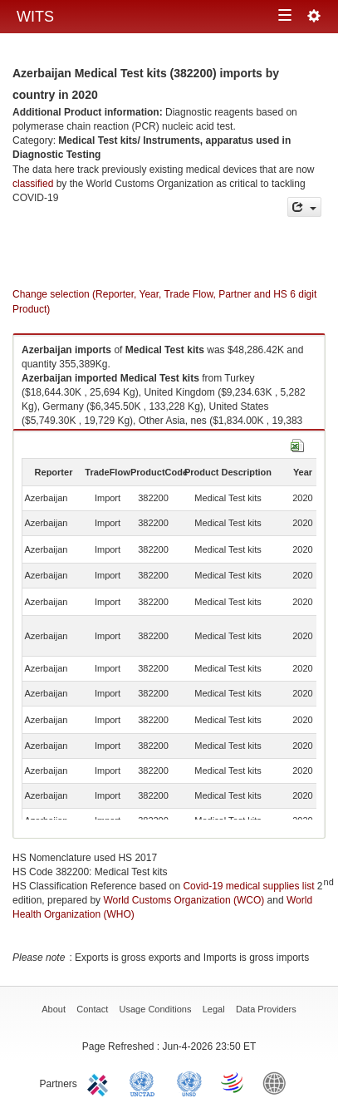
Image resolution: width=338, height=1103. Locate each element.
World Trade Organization (233, 1082)
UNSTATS (189, 1082)
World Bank (278, 1082)
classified (32, 184)
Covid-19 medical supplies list (248, 886)
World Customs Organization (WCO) (183, 900)
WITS (35, 16)
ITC (100, 1082)
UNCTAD (145, 1082)
